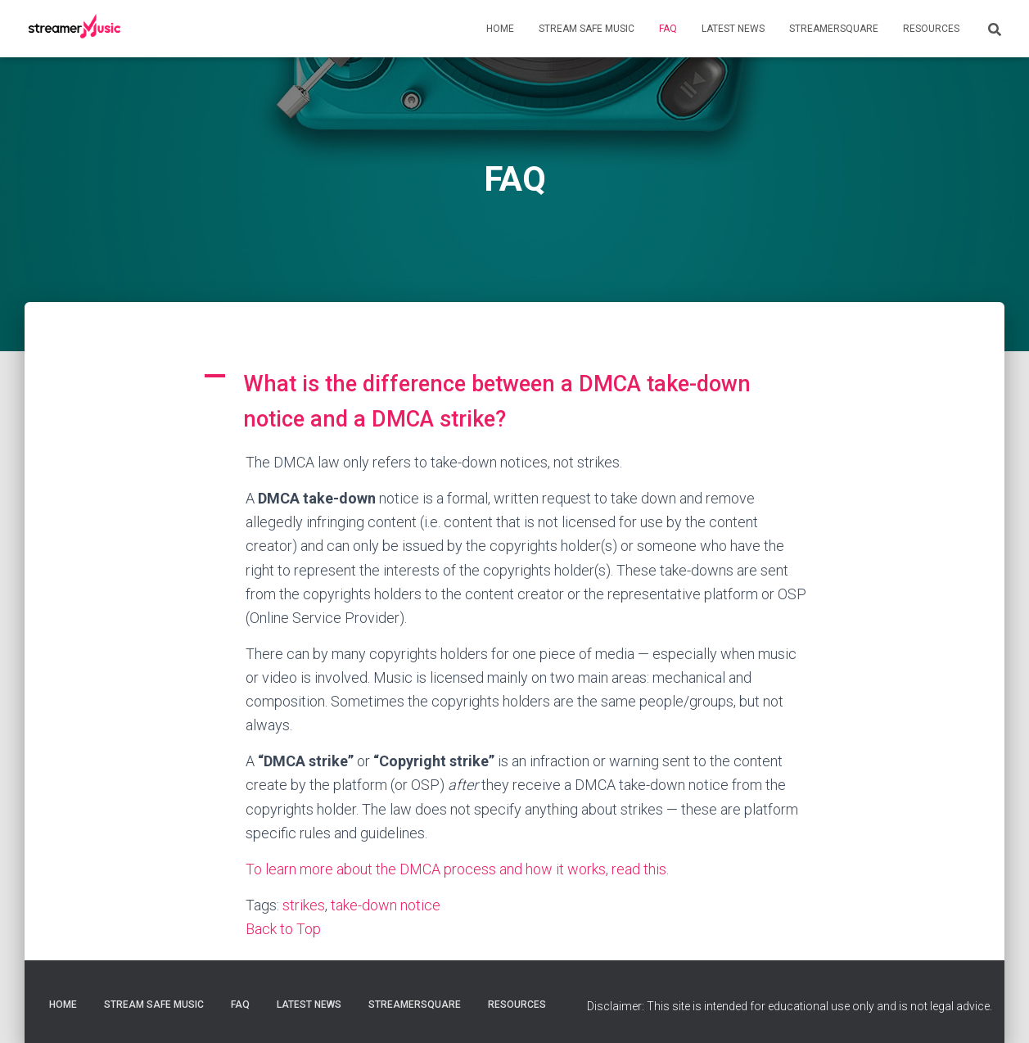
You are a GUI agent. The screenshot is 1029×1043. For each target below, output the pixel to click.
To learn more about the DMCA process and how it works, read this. (457, 869)
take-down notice (385, 905)
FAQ (668, 28)
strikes (303, 905)
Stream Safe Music (586, 28)
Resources (931, 28)
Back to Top (283, 928)
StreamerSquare (833, 28)
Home (500, 28)
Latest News (733, 28)
